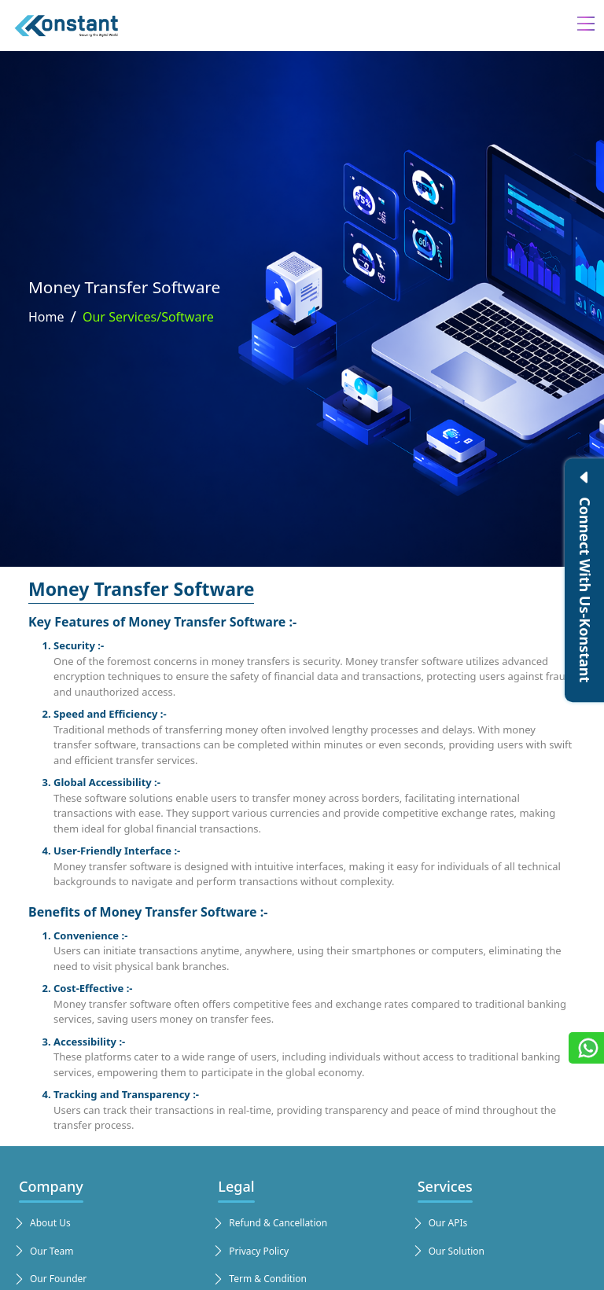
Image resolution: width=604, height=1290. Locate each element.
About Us (42, 1223)
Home (46, 316)
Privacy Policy (250, 1251)
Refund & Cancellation (269, 1223)
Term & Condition (259, 1279)
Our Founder (50, 1279)
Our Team (43, 1251)
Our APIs (439, 1223)
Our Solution (447, 1251)
